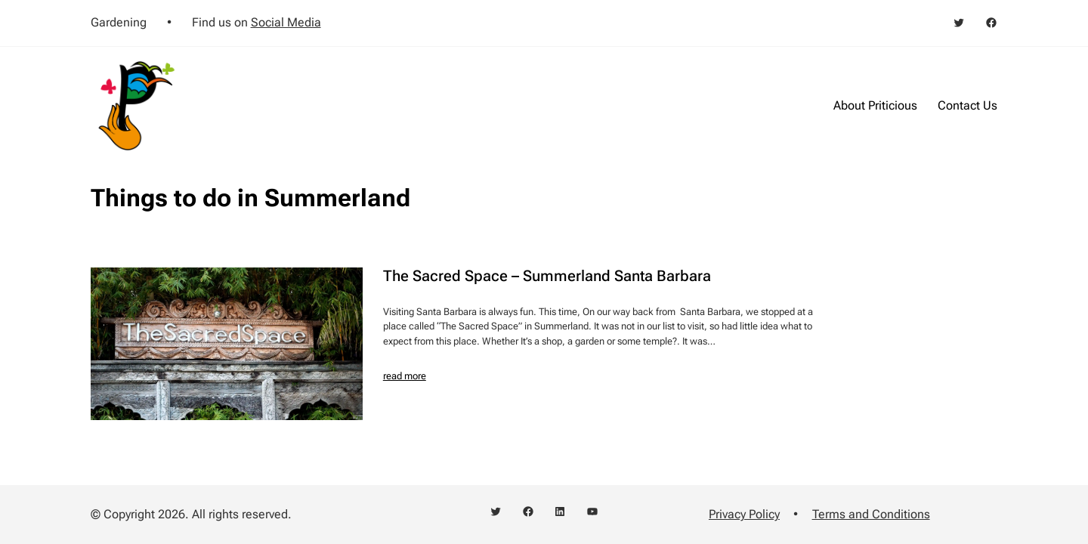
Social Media (286, 22)
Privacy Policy (744, 514)
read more (404, 376)
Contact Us (967, 105)
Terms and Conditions (871, 514)
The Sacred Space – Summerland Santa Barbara (547, 275)
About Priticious (875, 105)
